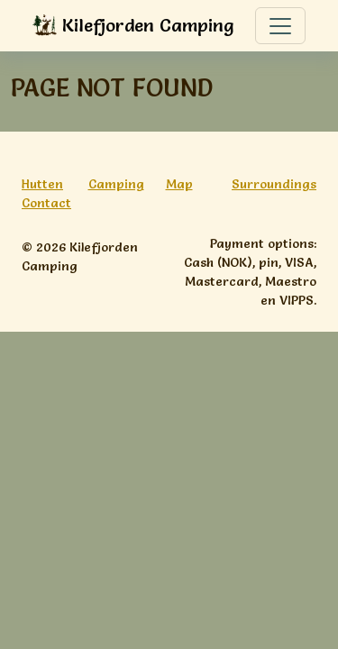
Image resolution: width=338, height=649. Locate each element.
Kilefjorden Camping (133, 26)
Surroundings (274, 184)
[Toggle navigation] (280, 25)
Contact (46, 203)
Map (179, 184)
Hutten (42, 184)
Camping (116, 184)
